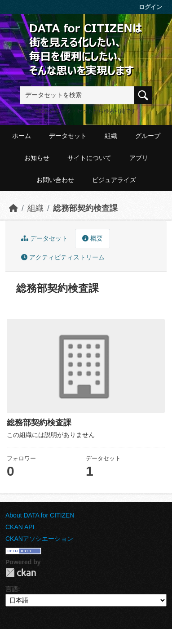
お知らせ (36, 157)
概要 (92, 238)
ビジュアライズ (114, 179)
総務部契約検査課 (85, 208)
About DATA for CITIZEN (40, 515)
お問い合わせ (55, 179)
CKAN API (20, 527)
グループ (147, 135)
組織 (111, 135)
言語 (11, 589)
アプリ (138, 157)
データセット (68, 135)
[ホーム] (13, 208)
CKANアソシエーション (39, 538)
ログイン (150, 7)
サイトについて (89, 157)
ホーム (21, 135)
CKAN (20, 572)
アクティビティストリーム (63, 257)
